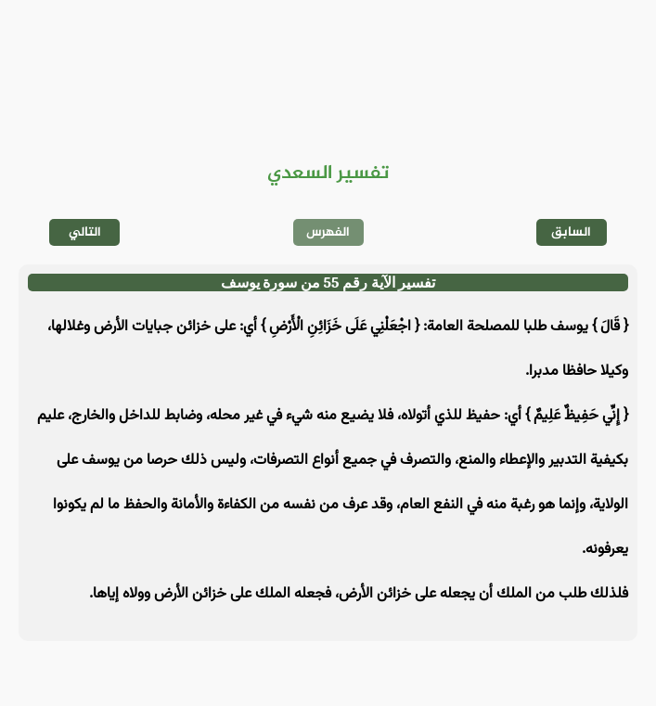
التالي (85, 232)
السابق (571, 232)
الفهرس (328, 232)
